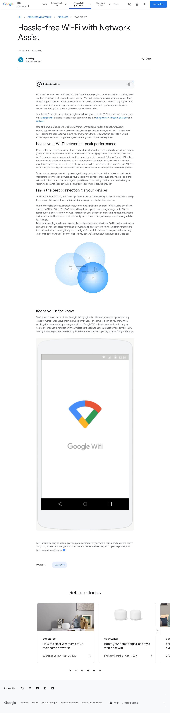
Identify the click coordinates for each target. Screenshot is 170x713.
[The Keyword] (19, 17)
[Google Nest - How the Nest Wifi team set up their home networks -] (49, 633)
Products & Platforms (39, 17)
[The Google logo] (10, 703)
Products (63, 17)
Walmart (40, 121)
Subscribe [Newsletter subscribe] (158, 4)
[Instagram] (22, 688)
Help (114, 703)
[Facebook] (45, 688)
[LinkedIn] (52, 688)
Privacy (25, 703)
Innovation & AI (59, 4)
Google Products (69, 703)
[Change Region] (144, 703)
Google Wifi (46, 117)
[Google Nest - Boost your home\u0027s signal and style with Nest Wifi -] (120, 633)
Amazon (114, 117)
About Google (49, 703)
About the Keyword (91, 703)
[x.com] (30, 688)
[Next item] (157, 631)
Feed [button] (116, 4)
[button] (146, 59)
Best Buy (123, 117)
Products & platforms (83, 4)
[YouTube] (37, 688)
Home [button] (44, 4)
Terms (35, 703)
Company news (103, 4)
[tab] (70, 671)
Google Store (102, 117)
